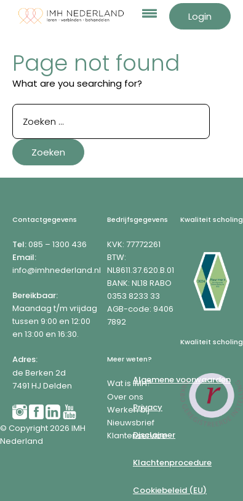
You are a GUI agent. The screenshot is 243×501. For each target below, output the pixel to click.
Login (200, 16)
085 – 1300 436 (57, 244)
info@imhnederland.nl (56, 270)
